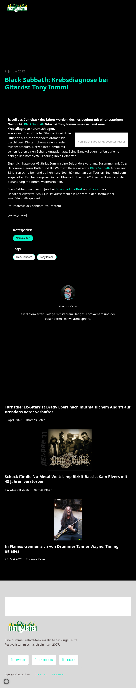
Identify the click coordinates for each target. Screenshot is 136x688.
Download (63, 189)
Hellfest (77, 189)
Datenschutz (41, 674)
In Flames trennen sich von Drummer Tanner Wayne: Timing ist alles (62, 551)
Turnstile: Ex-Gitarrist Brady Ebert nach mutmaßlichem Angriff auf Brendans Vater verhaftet (67, 410)
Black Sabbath (34, 124)
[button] (6, 681)
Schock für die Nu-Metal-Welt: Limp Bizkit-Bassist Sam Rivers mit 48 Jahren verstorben (66, 481)
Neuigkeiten (23, 238)
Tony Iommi (48, 257)
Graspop (95, 189)
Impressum (58, 674)
